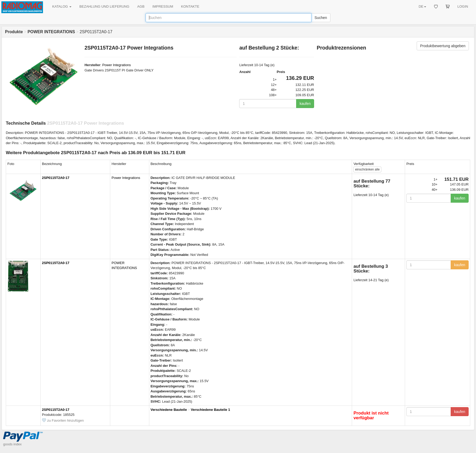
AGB (140, 6)
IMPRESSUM (162, 6)
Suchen (321, 18)
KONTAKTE (190, 6)
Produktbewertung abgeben (442, 46)
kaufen (305, 103)
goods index (12, 444)
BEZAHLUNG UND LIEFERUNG (104, 6)
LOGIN (463, 6)
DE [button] (422, 6)
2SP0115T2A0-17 (55, 178)
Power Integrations (116, 65)
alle (367, 169)
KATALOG (61, 6)
